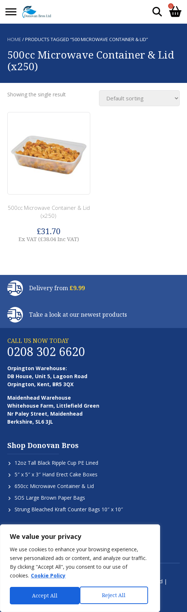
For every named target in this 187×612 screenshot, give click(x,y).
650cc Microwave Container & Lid (54, 486)
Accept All (115, 595)
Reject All (44, 595)
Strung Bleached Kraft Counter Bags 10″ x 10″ (69, 509)
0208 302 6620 (46, 351)
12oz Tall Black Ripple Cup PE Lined (56, 462)
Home (14, 39)
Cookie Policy (48, 576)
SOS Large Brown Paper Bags (50, 497)
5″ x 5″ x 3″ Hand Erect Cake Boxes (56, 474)
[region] (80, 568)
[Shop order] (139, 98)
